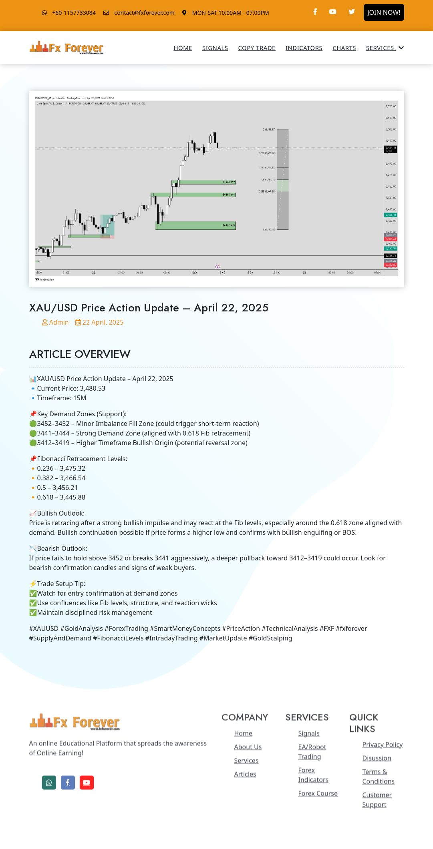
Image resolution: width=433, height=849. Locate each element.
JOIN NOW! (383, 12)
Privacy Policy (382, 816)
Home (182, 48)
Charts (344, 48)
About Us (248, 819)
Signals (215, 48)
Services (385, 48)
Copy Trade (256, 48)
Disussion (376, 830)
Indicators (304, 48)
